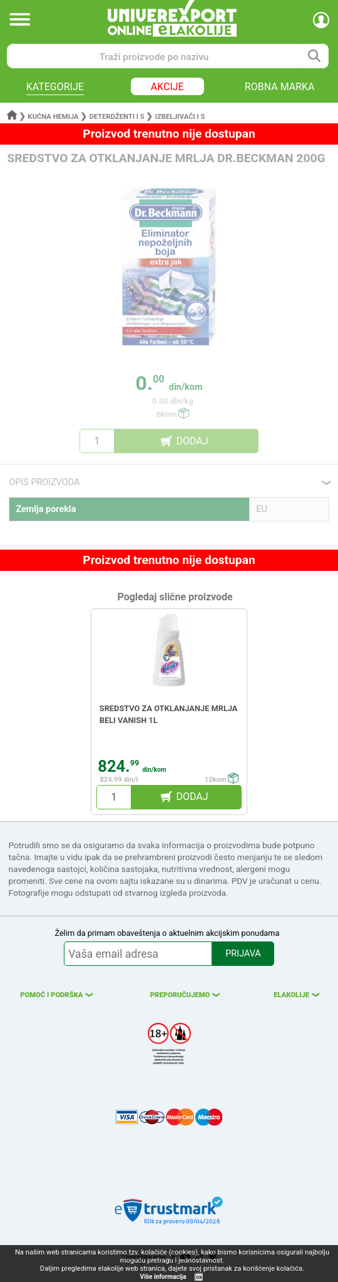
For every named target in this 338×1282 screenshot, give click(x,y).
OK (199, 1277)
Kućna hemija (53, 117)
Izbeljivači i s (180, 117)
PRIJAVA (242, 953)
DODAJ (192, 441)
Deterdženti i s (117, 117)
